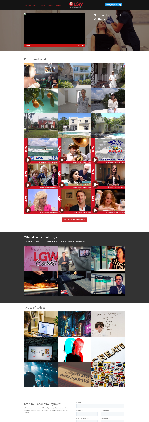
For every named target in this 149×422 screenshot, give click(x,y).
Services (28, 5)
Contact (58, 5)
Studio (35, 5)
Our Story (50, 5)
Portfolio (42, 5)
